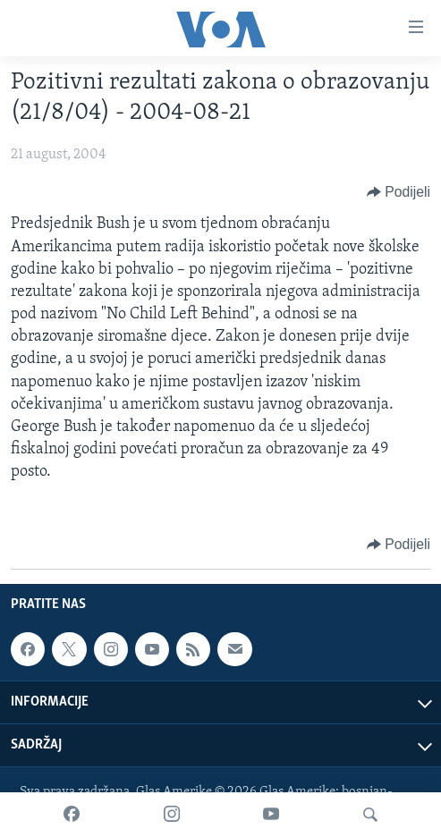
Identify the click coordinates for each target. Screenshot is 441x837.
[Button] (398, 192)
